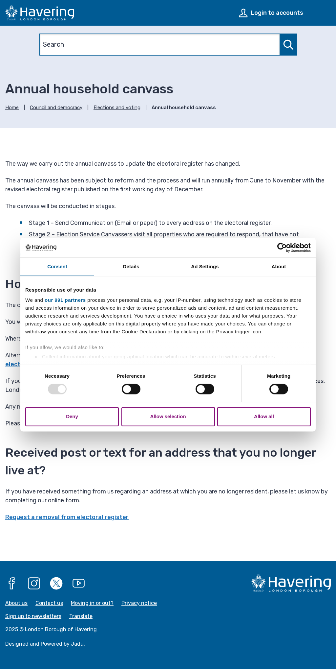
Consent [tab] (57, 266)
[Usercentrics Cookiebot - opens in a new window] (282, 247)
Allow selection (168, 416)
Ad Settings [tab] (205, 266)
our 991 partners (65, 300)
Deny (72, 416)
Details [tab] (131, 266)
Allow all (264, 416)
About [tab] (279, 266)
